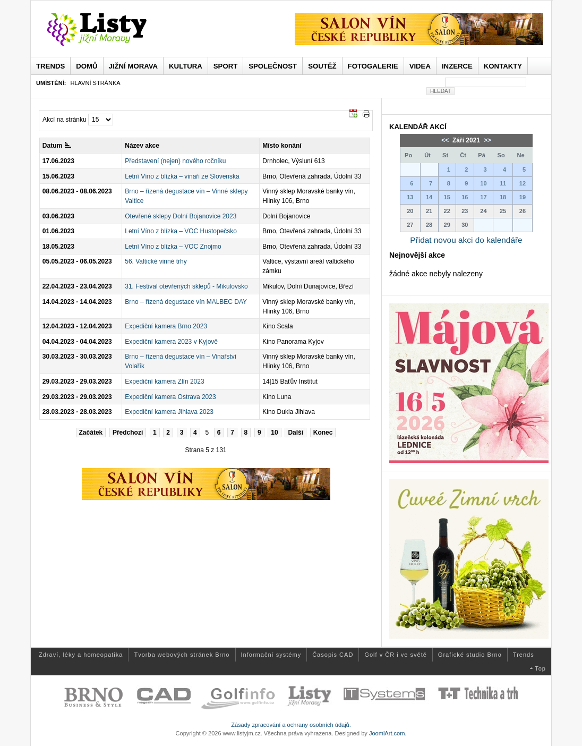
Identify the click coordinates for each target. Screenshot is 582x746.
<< (445, 140)
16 (464, 197)
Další (295, 432)
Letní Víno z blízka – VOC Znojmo (173, 246)
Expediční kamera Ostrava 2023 (170, 397)
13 (410, 197)
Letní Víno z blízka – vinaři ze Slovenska (182, 176)
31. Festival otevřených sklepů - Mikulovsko (186, 286)
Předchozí (128, 432)
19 (522, 197)
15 (447, 197)
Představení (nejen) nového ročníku (175, 161)
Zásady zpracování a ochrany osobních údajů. (291, 725)
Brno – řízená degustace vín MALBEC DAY (186, 302)
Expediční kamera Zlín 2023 (164, 381)
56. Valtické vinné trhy (156, 261)
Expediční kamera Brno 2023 (166, 326)
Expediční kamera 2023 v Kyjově (171, 341)
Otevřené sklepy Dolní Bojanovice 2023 (180, 216)
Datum (56, 145)
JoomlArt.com (387, 733)
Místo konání (281, 145)
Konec (323, 432)
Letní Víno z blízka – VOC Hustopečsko (181, 231)
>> (486, 140)
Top (540, 668)
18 (503, 197)
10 (274, 432)
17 (483, 197)
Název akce (142, 145)
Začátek (91, 432)
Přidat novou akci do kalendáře (466, 239)
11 (503, 183)
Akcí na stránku (64, 119)
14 (429, 197)
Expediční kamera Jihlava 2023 (169, 412)
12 (522, 183)
